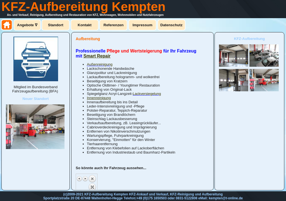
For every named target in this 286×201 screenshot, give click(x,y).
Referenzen (114, 25)
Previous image (79, 178)
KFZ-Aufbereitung (249, 39)
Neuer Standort (36, 99)
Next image (85, 178)
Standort (55, 25)
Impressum (142, 25)
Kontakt (85, 25)
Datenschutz (171, 25)
